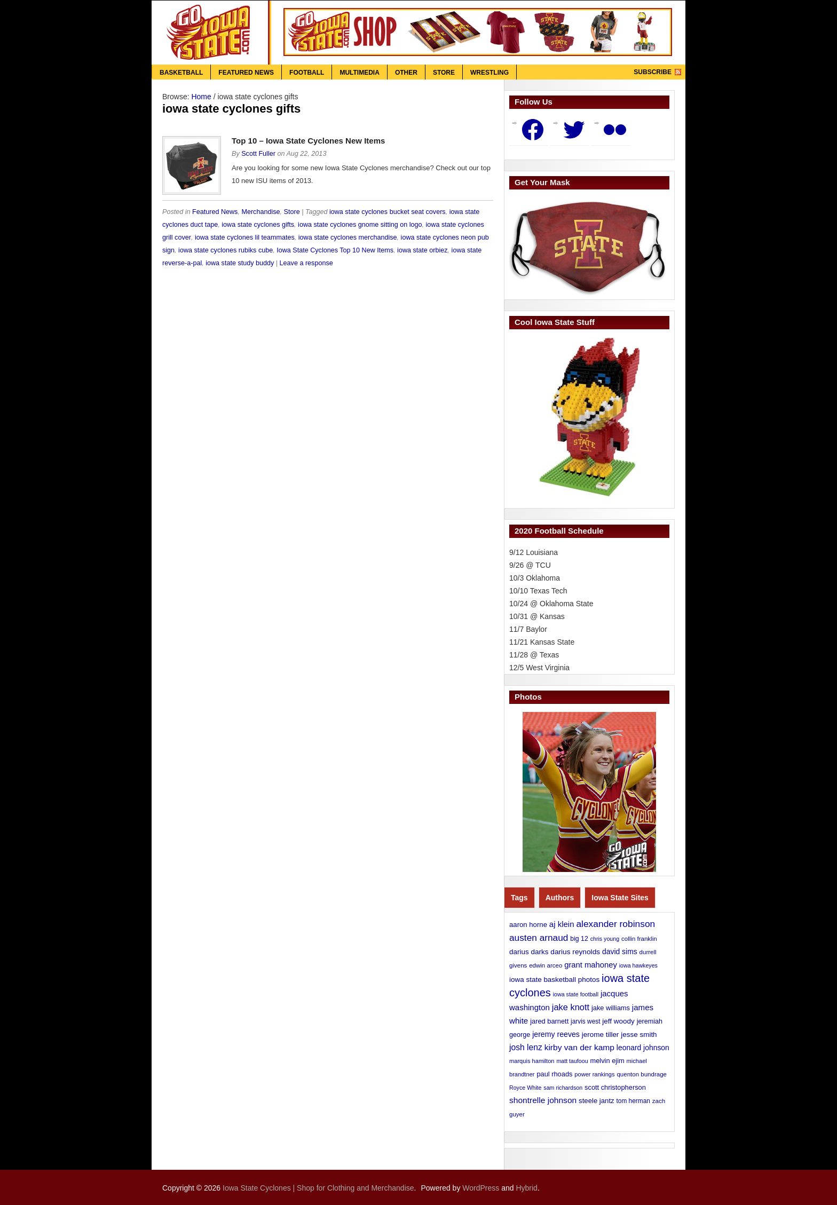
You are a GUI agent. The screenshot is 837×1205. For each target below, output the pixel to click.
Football (306, 72)
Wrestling (489, 72)
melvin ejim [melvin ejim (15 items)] (607, 1061)
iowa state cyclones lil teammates (245, 237)
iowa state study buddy (240, 263)
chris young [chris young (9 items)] (605, 939)
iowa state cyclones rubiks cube (225, 250)
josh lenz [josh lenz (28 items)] (525, 1047)
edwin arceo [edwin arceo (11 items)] (545, 965)
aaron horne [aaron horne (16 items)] (528, 925)
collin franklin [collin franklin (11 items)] (639, 939)
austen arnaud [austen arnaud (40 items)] (538, 937)
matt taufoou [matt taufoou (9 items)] (572, 1061)
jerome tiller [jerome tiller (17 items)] (600, 1034)
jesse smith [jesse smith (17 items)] (639, 1034)
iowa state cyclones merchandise (347, 237)
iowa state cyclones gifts (258, 224)
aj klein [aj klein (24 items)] (561, 924)
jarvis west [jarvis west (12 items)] (585, 1021)
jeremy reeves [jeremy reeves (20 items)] (556, 1034)
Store (444, 72)
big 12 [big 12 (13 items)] (579, 938)
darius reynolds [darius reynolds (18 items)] (575, 952)
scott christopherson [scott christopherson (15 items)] (615, 1087)
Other (406, 72)
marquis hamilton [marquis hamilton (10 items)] (531, 1061)
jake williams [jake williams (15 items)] (610, 1008)
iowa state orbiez (422, 250)
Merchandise (260, 212)
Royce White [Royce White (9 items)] (525, 1087)
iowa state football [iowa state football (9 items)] (575, 994)
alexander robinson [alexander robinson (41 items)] (615, 923)
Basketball (181, 72)
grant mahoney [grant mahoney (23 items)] (590, 965)
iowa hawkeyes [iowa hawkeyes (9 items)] (638, 965)
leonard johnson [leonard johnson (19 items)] (643, 1047)
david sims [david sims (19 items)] (619, 951)
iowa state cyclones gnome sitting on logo (360, 224)
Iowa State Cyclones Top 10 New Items (335, 250)
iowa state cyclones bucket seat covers (387, 212)
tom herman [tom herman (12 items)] (633, 1101)
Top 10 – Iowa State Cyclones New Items (308, 140)
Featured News (246, 72)
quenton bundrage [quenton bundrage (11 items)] (642, 1074)
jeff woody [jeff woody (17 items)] (618, 1021)
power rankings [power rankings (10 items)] (594, 1074)
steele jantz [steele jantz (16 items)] (596, 1101)
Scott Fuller (258, 153)
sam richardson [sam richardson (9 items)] (562, 1087)
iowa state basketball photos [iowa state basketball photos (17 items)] (554, 980)
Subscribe (653, 72)
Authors (560, 897)
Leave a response (306, 263)
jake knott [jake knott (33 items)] (570, 1007)
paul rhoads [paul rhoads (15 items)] (554, 1074)
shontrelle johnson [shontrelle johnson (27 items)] (543, 1100)
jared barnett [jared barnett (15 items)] (549, 1021)
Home (201, 96)
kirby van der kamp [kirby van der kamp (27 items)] (579, 1047)
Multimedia (359, 72)
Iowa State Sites (620, 897)
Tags (519, 897)
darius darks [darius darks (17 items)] (528, 952)
